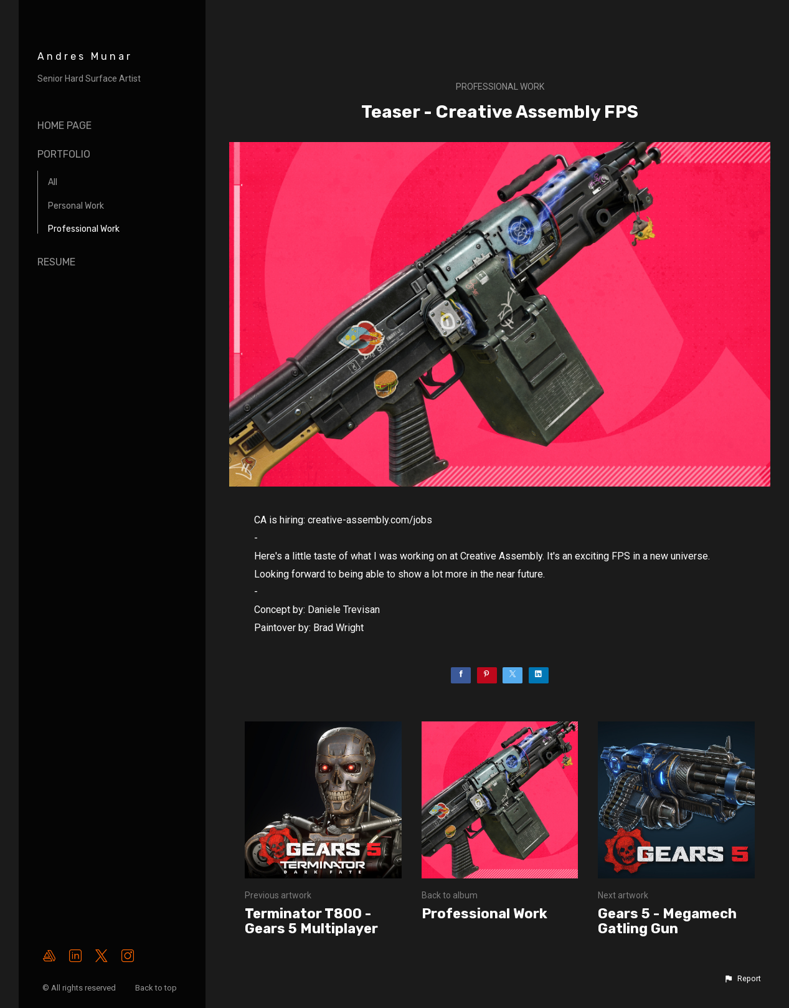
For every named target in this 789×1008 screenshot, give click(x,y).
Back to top (157, 987)
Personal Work (76, 206)
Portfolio (63, 154)
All (52, 182)
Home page (64, 125)
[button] (742, 979)
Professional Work (84, 229)
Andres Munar (85, 56)
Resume (56, 262)
